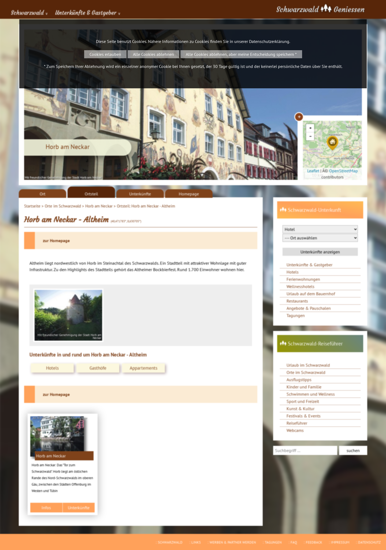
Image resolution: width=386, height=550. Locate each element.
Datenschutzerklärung (269, 41)
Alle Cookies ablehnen (153, 54)
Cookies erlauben (105, 54)
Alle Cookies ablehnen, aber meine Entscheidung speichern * (241, 54)
